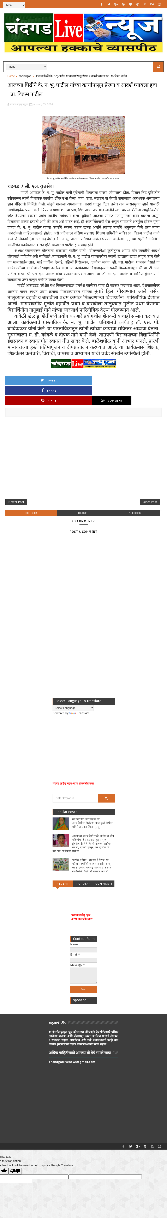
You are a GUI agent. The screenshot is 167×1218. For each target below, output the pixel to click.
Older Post (150, 482)
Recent (63, 865)
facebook (134, 494)
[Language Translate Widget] (73, 689)
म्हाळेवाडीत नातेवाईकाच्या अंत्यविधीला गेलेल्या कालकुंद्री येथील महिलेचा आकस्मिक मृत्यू (92, 804)
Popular (83, 865)
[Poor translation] (15, 1152)
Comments (104, 865)
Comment (142, 379)
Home (11, 76)
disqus (82, 494)
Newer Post (16, 482)
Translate (79, 695)
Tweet (25, 379)
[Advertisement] (83, 439)
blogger (31, 494)
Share (64, 379)
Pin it (103, 379)
